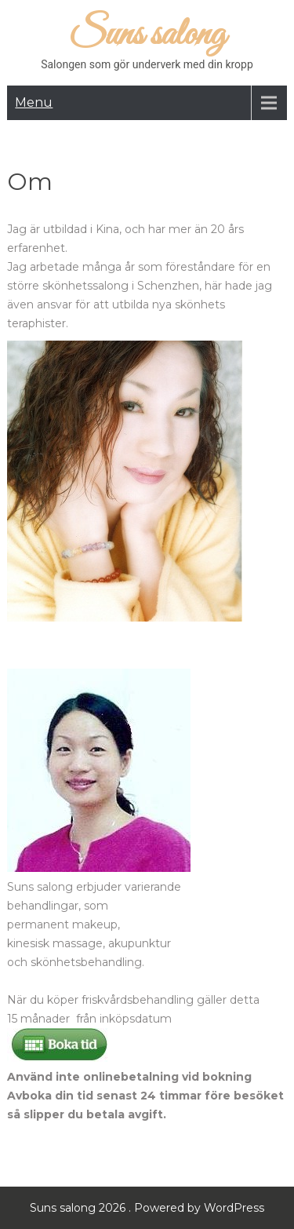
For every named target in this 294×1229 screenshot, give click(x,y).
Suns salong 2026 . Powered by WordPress (147, 1208)
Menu (34, 102)
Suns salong (147, 35)
